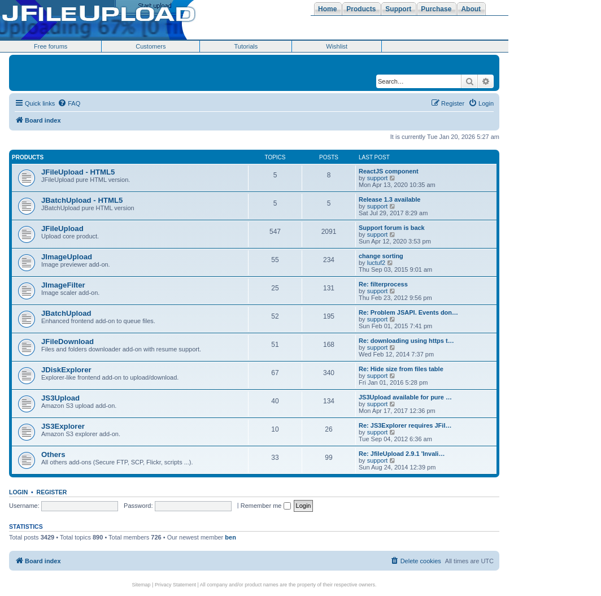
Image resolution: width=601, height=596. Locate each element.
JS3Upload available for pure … (405, 397)
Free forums (50, 46)
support (377, 178)
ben (230, 537)
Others (53, 454)
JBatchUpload (66, 313)
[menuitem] (69, 103)
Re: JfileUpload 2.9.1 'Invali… (402, 453)
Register (52, 492)
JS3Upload (60, 398)
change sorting (381, 256)
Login (18, 492)
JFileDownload (67, 341)
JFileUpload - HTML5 (78, 172)
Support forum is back (392, 227)
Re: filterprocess (383, 284)
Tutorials (246, 46)
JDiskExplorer (66, 370)
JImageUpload (66, 257)
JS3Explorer (63, 426)
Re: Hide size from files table (401, 369)
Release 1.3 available (389, 199)
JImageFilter (63, 285)
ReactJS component (389, 171)
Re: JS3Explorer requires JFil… (405, 425)
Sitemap (141, 585)
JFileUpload (62, 228)
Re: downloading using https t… (406, 340)
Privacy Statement (175, 585)
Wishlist (336, 46)
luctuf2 (376, 262)
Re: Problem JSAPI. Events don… (408, 312)
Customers (151, 46)
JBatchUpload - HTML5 (82, 200)
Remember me (266, 505)
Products (27, 157)
